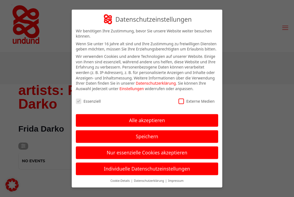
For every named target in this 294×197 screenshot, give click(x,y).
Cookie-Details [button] (120, 177)
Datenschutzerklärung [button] (149, 177)
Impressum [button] (175, 177)
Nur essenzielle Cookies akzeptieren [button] (147, 149)
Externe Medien (196, 97)
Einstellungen (131, 85)
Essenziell (88, 97)
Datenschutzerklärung (156, 79)
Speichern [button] (147, 132)
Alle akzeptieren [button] (147, 116)
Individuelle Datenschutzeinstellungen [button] (147, 165)
